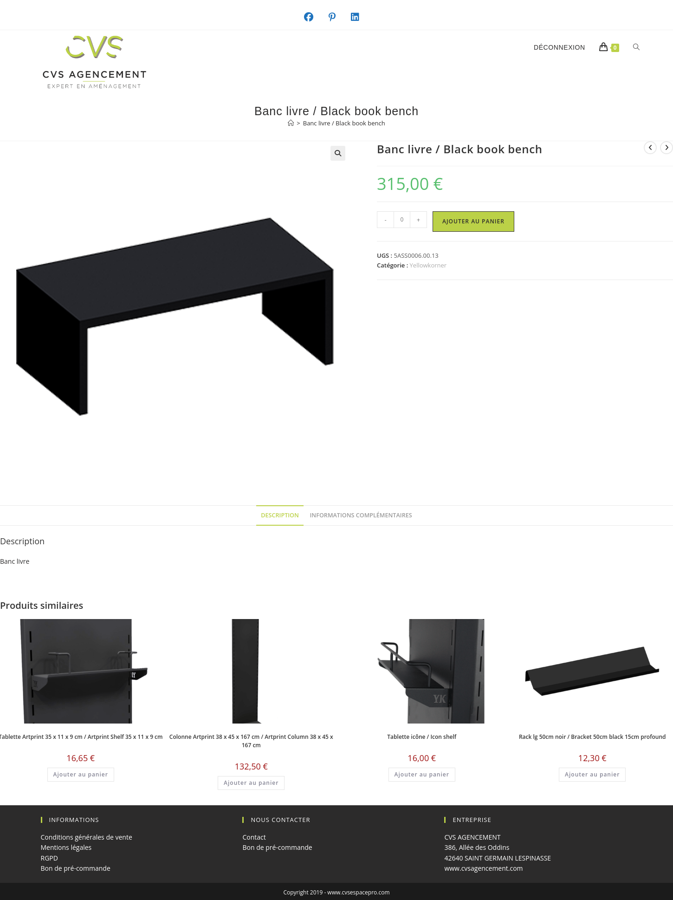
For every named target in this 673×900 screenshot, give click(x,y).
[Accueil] (291, 123)
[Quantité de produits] (402, 219)
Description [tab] (280, 515)
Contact (253, 837)
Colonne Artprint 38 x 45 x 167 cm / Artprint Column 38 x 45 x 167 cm (251, 741)
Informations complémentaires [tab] (361, 515)
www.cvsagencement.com (483, 868)
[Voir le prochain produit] (666, 147)
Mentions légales (66, 847)
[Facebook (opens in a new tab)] (313, 17)
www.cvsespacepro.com (358, 892)
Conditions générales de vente (86, 837)
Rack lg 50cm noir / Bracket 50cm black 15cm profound (592, 737)
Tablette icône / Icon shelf (421, 737)
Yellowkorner (428, 265)
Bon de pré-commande (75, 868)
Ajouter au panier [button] (80, 774)
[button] (337, 153)
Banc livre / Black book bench (344, 123)
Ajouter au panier (473, 221)
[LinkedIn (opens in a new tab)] (360, 17)
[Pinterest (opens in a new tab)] (337, 17)
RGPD (49, 858)
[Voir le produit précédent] (650, 147)
